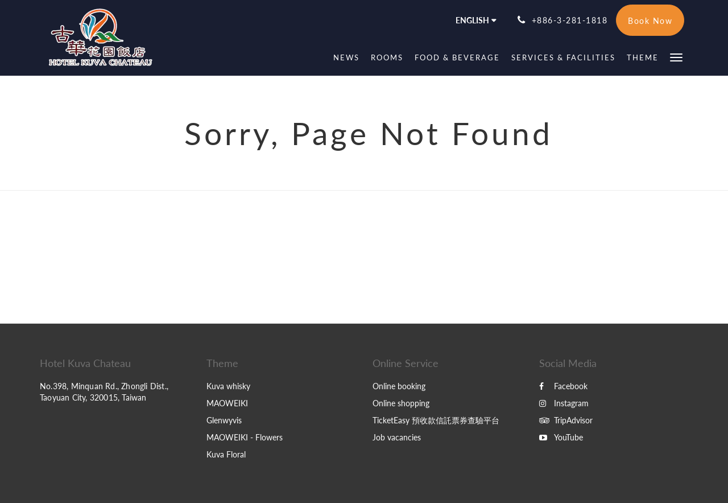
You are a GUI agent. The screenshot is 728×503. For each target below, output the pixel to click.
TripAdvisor (566, 420)
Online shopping (401, 403)
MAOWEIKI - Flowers (244, 437)
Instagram (564, 403)
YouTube (561, 437)
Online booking (399, 386)
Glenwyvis (224, 420)
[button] (676, 56)
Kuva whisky (228, 386)
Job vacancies (397, 437)
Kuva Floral (226, 454)
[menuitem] (346, 57)
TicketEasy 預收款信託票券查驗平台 (436, 420)
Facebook (563, 386)
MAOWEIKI (227, 403)
